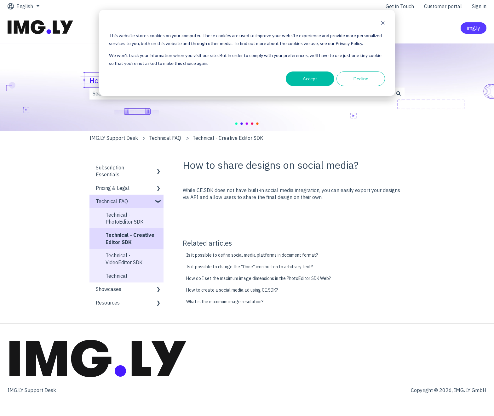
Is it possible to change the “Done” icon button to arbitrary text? (249, 267)
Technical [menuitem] (116, 276)
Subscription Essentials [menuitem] (110, 171)
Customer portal (443, 6)
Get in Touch (400, 6)
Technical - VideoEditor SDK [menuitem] (124, 258)
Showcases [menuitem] (108, 289)
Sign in (479, 6)
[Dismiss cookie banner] (383, 24)
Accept (310, 78)
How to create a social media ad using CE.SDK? (232, 290)
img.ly (473, 28)
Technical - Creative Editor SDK (227, 138)
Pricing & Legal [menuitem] (112, 188)
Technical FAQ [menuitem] (112, 201)
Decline (360, 78)
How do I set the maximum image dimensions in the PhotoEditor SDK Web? (258, 278)
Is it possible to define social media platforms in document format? (252, 255)
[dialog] (247, 53)
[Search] (399, 94)
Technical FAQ (165, 138)
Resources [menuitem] (108, 302)
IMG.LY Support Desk (113, 138)
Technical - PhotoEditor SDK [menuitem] (124, 218)
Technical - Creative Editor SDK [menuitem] (130, 238)
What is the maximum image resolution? (224, 302)
